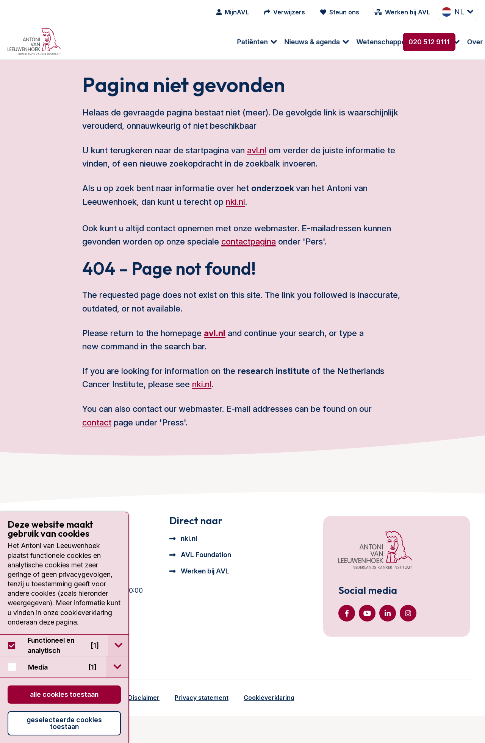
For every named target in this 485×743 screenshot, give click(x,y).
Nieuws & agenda (150, 42)
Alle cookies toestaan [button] (64, 694)
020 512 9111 (429, 42)
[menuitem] (92, 41)
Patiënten (91, 42)
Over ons (320, 42)
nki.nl (235, 219)
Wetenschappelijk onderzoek (242, 42)
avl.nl (256, 168)
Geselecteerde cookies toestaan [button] (64, 723)
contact (96, 440)
